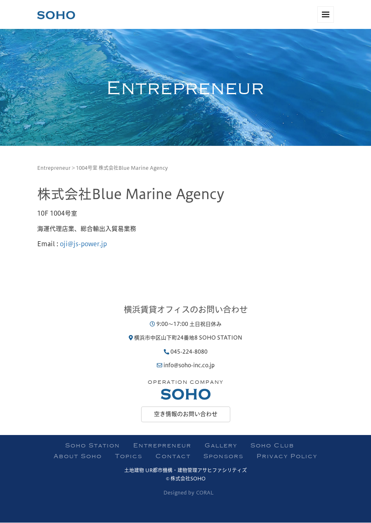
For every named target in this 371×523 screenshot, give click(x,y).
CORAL (205, 492)
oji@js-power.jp (83, 244)
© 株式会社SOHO (186, 478)
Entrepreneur (54, 167)
